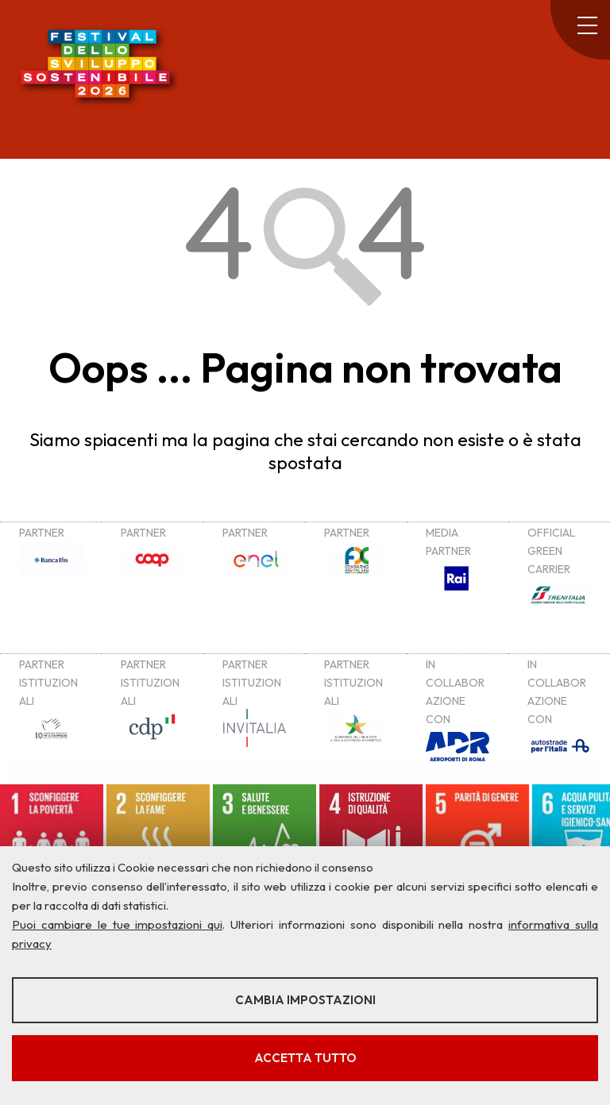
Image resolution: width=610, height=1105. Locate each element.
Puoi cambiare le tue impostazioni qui (117, 924)
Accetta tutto (305, 1057)
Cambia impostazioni (305, 999)
